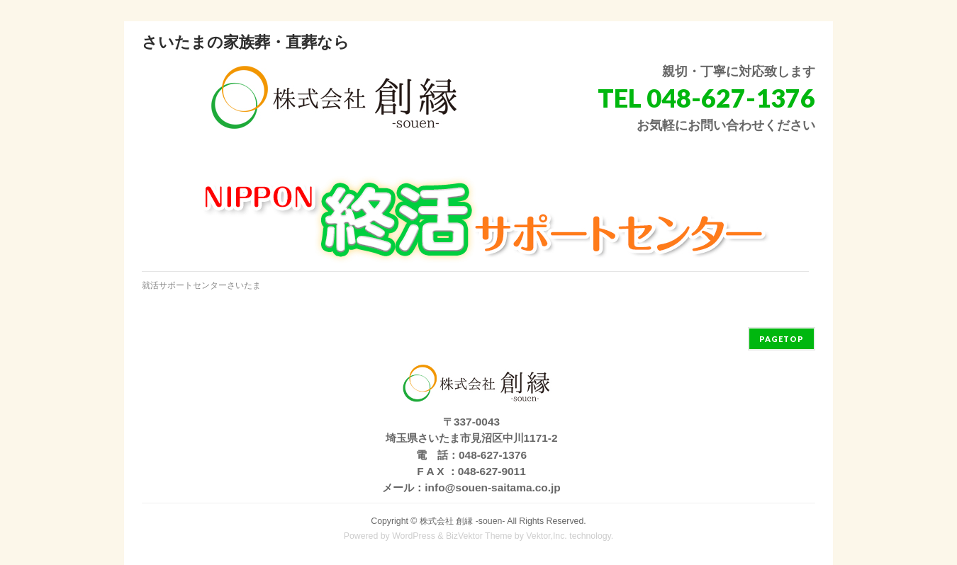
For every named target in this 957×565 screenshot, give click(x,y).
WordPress (413, 536)
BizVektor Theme (479, 536)
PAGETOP (781, 338)
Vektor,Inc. (546, 536)
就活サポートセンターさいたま (201, 285)
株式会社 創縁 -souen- (462, 521)
